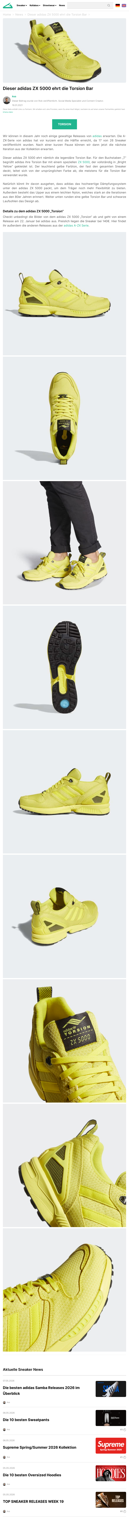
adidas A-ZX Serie (76, 225)
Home (7, 14)
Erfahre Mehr (8, 112)
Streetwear (49, 5)
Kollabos (34, 5)
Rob (14, 96)
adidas (97, 136)
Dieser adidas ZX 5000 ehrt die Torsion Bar (57, 14)
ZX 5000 (84, 162)
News (62, 5)
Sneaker (21, 5)
